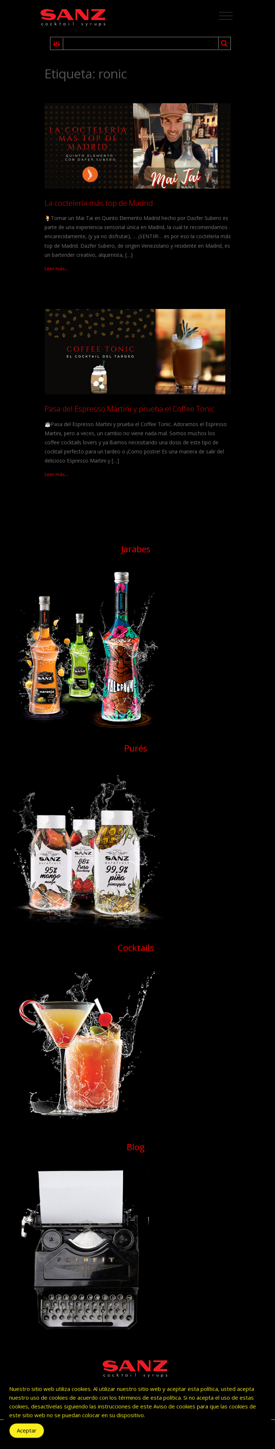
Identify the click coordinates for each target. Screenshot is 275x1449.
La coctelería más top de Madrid (99, 203)
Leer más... (56, 268)
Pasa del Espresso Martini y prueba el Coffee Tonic (130, 408)
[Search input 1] (141, 43)
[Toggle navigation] (225, 16)
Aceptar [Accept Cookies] (27, 1433)
